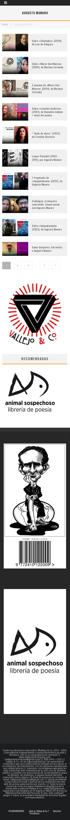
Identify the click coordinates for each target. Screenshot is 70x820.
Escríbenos (35, 813)
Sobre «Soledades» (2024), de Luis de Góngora (47, 42)
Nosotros (57, 811)
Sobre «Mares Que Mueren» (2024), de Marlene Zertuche (47, 65)
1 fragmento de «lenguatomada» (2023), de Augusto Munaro (47, 181)
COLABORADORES (16, 811)
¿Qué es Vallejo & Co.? (39, 811)
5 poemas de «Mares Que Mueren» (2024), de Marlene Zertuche (47, 88)
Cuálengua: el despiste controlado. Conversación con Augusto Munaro (46, 204)
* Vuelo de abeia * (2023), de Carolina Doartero (46, 135)
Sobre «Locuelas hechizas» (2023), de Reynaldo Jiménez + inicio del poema (47, 111)
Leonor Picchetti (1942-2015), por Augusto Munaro (47, 157)
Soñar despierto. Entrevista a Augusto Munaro (47, 248)
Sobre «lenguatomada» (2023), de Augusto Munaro (47, 227)
